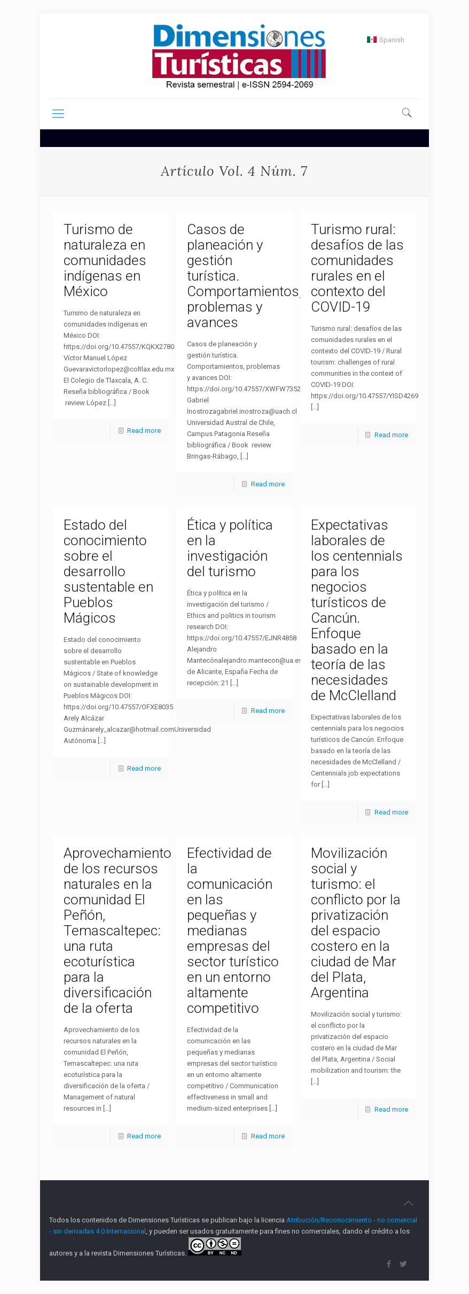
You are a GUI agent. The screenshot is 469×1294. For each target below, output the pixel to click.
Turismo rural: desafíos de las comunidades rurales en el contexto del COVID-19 (357, 268)
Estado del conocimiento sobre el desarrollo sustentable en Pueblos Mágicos (108, 571)
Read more (144, 431)
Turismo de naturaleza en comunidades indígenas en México (105, 260)
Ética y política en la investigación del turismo (230, 548)
